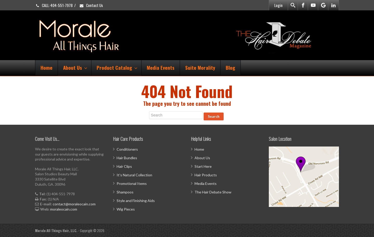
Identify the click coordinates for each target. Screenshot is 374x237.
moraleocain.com (63, 209)
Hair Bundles (127, 158)
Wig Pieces (126, 209)
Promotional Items (132, 183)
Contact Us (91, 5)
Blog (230, 67)
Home (46, 67)
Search (213, 116)
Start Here (203, 166)
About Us (75, 67)
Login (278, 5)
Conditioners (127, 149)
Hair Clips (124, 166)
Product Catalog (117, 67)
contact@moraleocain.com (74, 204)
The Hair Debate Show (213, 192)
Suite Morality (200, 67)
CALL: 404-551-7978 (54, 5)
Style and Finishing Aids (136, 200)
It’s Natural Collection (134, 175)
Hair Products (206, 175)
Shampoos (125, 192)
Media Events (161, 67)
